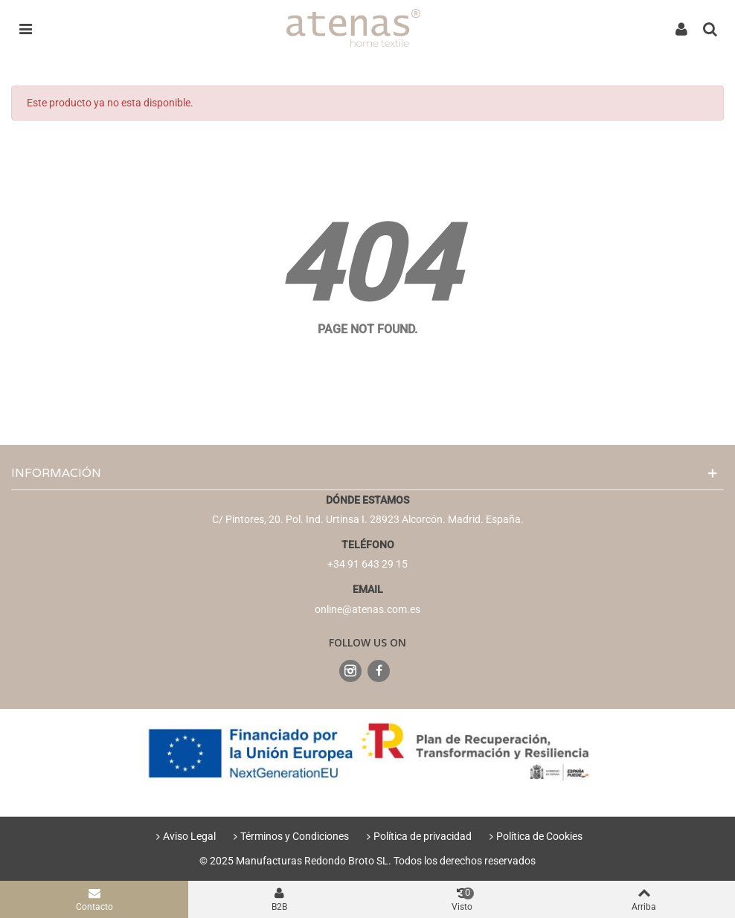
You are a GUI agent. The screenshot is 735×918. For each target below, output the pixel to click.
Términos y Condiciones (289, 836)
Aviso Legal (184, 836)
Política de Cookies (534, 836)
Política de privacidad (417, 836)
